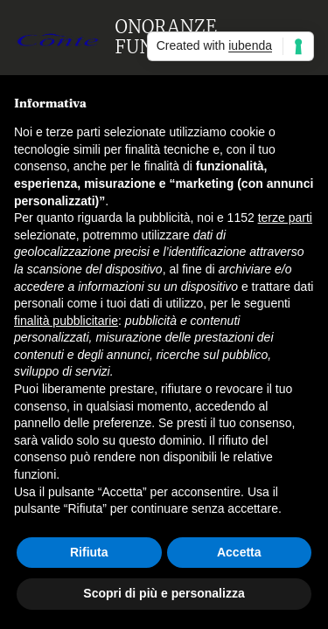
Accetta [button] (239, 552)
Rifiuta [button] (89, 552)
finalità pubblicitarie (66, 321)
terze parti (285, 218)
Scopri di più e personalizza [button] (163, 593)
